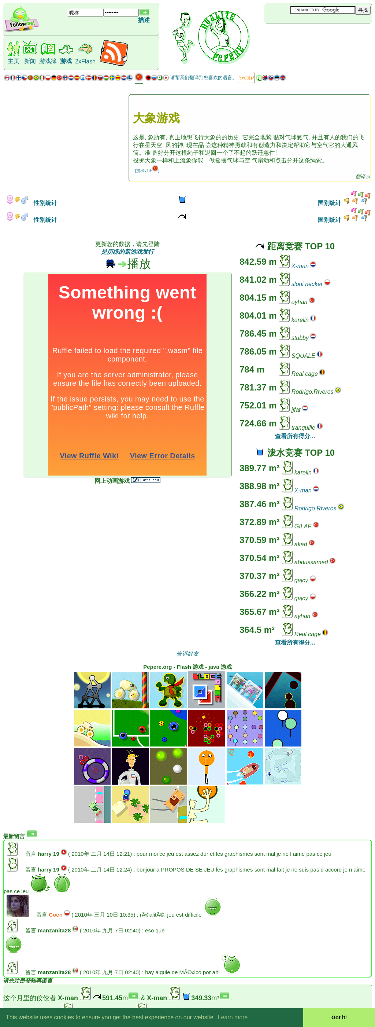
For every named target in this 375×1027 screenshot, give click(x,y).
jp (368, 176)
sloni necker (307, 284)
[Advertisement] (308, 36)
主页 (13, 61)
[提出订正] (147, 170)
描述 (144, 20)
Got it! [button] (339, 1017)
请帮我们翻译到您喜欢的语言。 (203, 77)
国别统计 (345, 203)
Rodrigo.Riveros (315, 508)
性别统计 (30, 203)
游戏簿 (48, 61)
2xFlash (85, 61)
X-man (300, 266)
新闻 (30, 61)
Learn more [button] (233, 1017)
